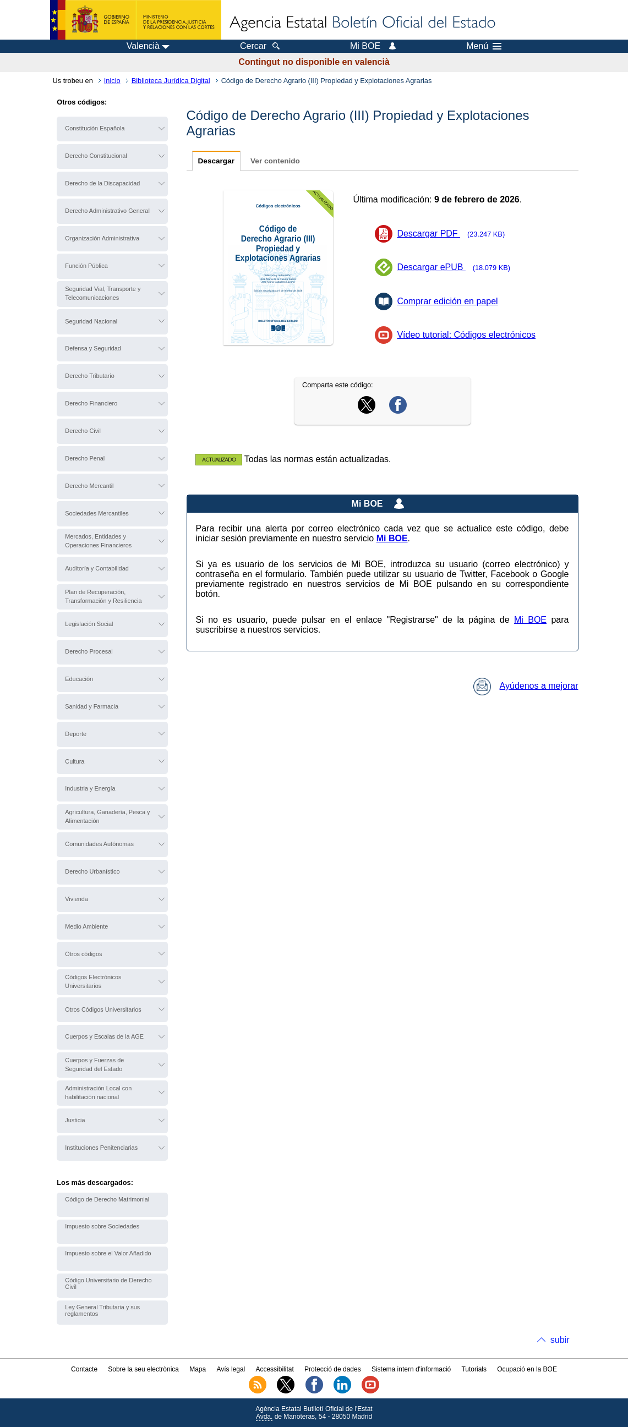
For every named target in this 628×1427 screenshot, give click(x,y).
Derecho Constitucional (96, 155)
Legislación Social (89, 624)
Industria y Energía (90, 788)
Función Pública (86, 265)
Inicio (112, 80)
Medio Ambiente (86, 926)
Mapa (197, 1369)
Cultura (74, 761)
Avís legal (230, 1369)
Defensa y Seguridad (93, 348)
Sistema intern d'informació (411, 1369)
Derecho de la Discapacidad (102, 183)
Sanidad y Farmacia (91, 706)
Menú (483, 46)
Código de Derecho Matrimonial (107, 1199)
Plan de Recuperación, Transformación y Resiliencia (103, 596)
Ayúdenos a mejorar (525, 685)
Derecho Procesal (88, 651)
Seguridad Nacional (91, 321)
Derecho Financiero (91, 403)
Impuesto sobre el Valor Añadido (108, 1253)
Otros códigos (83, 954)
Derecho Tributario (89, 375)
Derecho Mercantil (89, 485)
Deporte (75, 734)
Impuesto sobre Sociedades (102, 1226)
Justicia (75, 1120)
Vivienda (76, 899)
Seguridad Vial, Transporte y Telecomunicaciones (102, 293)
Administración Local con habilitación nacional (98, 1092)
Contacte (84, 1369)
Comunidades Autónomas (99, 844)
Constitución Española (94, 128)
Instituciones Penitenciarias (101, 1147)
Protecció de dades (332, 1369)
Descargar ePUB (457, 267)
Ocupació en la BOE (527, 1369)
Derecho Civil (83, 430)
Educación (79, 679)
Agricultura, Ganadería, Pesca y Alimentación (107, 816)
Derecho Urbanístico (92, 871)
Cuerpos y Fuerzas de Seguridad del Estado (94, 1064)
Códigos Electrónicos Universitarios (93, 981)
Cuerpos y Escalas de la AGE (104, 1036)
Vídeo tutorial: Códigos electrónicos (466, 334)
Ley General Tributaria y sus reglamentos (102, 1310)
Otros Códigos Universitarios (103, 1009)
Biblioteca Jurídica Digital (171, 80)
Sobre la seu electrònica (143, 1369)
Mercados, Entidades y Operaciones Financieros (98, 540)
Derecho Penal (85, 458)
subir (560, 1339)
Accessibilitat (274, 1369)
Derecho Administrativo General (107, 210)
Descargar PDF (454, 233)
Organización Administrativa (102, 238)
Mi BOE (530, 619)
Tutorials (474, 1369)
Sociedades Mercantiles (96, 513)
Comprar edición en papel (447, 301)
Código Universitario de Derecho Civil (108, 1283)
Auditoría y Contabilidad (96, 568)
